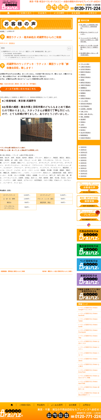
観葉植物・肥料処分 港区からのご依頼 (13, 271)
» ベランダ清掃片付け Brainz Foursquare (87, 331)
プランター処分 (84, 64)
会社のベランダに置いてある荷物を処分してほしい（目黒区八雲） (89, 47)
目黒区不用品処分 (85, 98)
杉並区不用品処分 (85, 138)
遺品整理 (83, 119)
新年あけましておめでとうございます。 (89, 33)
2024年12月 (83, 171)
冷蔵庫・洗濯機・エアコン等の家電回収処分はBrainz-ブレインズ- (89, 294)
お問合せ (92, 13)
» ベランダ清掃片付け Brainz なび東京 (88, 365)
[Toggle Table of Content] (68, 48)
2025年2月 (83, 165)
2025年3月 (83, 163)
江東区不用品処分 (85, 66)
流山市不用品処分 (85, 132)
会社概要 (75, 13)
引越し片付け (84, 111)
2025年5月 (83, 160)
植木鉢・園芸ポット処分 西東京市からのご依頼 (57, 271)
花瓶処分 (83, 74)
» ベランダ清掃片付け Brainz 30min (87, 360)
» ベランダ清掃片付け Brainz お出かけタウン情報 (88, 376)
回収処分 (12, 43)
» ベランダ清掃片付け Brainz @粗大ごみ (88, 388)
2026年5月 (83, 147)
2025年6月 (83, 157)
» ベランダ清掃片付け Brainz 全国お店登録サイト (88, 394)
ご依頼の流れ (25, 13)
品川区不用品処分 (85, 69)
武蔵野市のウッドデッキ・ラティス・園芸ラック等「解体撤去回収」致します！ (27, 51)
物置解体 (83, 93)
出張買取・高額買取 (86, 109)
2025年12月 (83, 152)
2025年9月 (83, 155)
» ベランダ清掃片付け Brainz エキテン (88, 348)
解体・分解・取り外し (86, 114)
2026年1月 (83, 150)
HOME (8, 13)
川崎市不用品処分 (85, 85)
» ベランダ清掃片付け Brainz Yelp (87, 337)
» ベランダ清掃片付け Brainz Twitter (87, 320)
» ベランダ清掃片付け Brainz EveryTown (87, 371)
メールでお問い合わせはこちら (20, 89)
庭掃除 (82, 80)
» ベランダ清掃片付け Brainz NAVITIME (87, 382)
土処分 (82, 124)
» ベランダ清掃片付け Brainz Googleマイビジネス (87, 308)
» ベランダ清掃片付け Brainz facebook (87, 314)
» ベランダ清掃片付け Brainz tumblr (87, 325)
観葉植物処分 (84, 135)
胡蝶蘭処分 (83, 88)
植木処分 (83, 130)
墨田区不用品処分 (85, 77)
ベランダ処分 (84, 101)
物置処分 (83, 95)
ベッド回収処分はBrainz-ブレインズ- (89, 264)
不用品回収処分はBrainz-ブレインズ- (89, 235)
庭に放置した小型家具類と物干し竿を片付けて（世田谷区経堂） (89, 26)
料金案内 (42, 13)
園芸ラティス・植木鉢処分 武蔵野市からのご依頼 (34, 37)
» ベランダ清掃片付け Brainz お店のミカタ (88, 342)
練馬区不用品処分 (85, 82)
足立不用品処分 (84, 106)
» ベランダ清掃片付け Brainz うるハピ (88, 354)
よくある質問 (58, 13)
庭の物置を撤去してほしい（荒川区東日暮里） (89, 54)
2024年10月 (83, 173)
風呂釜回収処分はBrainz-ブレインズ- (89, 250)
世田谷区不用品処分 (86, 103)
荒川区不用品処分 (85, 90)
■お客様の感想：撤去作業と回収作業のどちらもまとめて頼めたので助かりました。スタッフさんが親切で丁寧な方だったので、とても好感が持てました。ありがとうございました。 (37, 56)
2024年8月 (83, 176)
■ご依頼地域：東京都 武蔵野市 (13, 53)
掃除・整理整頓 (84, 117)
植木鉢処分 (83, 127)
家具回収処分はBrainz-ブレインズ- (89, 279)
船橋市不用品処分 (85, 72)
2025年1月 (83, 168)
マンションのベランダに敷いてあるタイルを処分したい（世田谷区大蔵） (89, 39)
